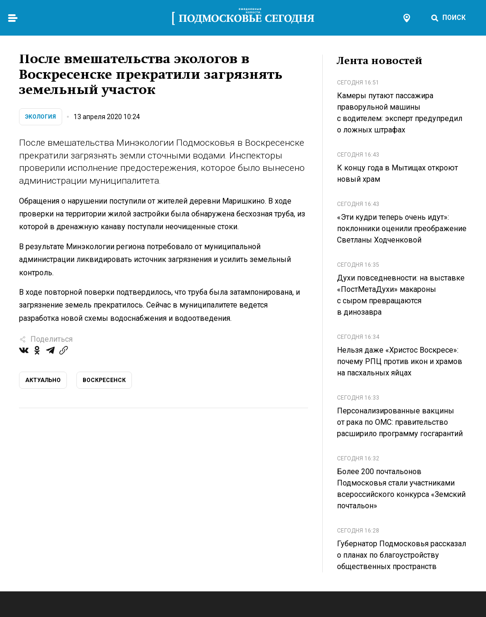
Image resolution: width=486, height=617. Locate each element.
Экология (40, 116)
